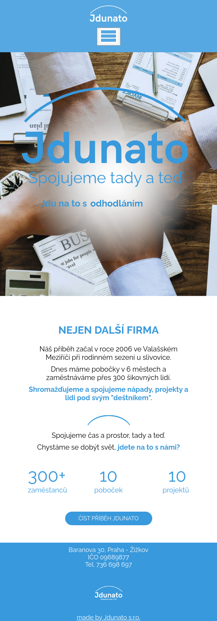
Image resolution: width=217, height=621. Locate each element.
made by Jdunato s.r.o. (108, 617)
